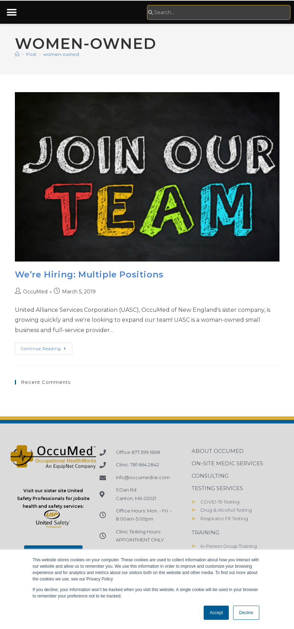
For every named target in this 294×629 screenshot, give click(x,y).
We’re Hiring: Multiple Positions (89, 274)
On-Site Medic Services (227, 463)
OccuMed (35, 291)
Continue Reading (46, 347)
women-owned (61, 54)
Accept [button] (216, 612)
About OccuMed (218, 451)
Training (205, 532)
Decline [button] (246, 612)
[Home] (17, 54)
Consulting (210, 475)
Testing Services (217, 488)
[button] (11, 12)
